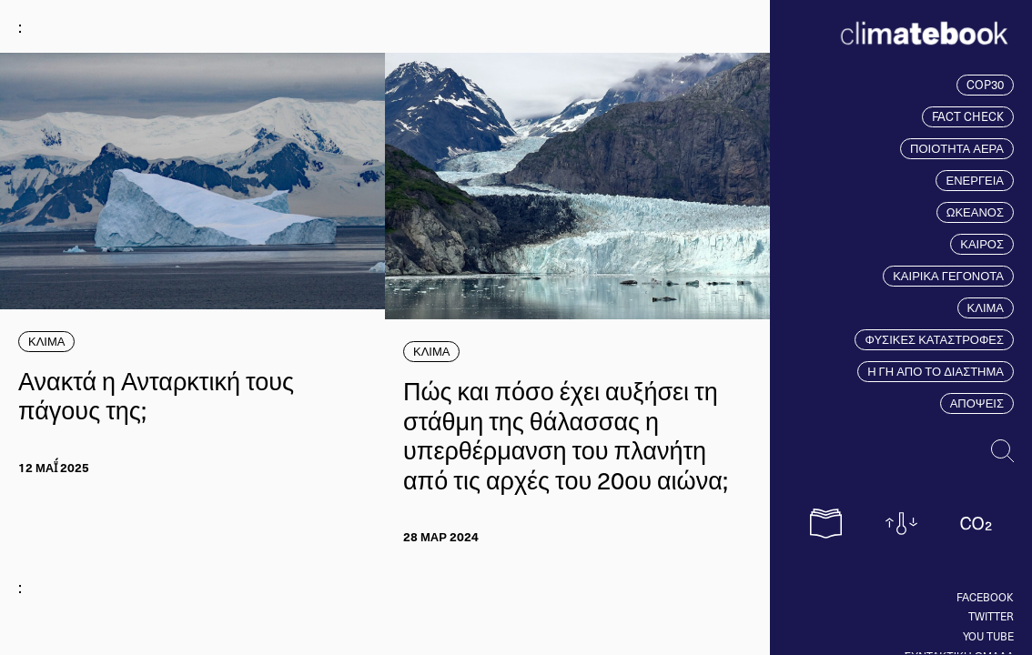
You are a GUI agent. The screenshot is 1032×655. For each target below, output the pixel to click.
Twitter (991, 616)
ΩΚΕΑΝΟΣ (975, 212)
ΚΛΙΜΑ (985, 307)
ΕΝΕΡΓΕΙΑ (975, 180)
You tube (988, 636)
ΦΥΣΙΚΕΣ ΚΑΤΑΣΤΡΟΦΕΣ (934, 339)
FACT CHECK (968, 116)
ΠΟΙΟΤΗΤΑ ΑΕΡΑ (957, 148)
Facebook (985, 597)
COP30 (985, 84)
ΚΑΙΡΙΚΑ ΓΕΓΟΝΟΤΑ (948, 275)
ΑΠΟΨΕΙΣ (977, 403)
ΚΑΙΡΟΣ (982, 244)
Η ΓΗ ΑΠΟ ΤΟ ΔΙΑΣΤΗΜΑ (935, 371)
